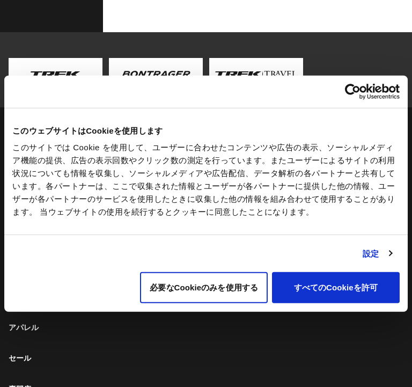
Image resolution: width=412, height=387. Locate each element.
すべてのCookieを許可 (336, 287)
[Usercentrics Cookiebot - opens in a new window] (353, 91)
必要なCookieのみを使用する (204, 287)
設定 (371, 253)
